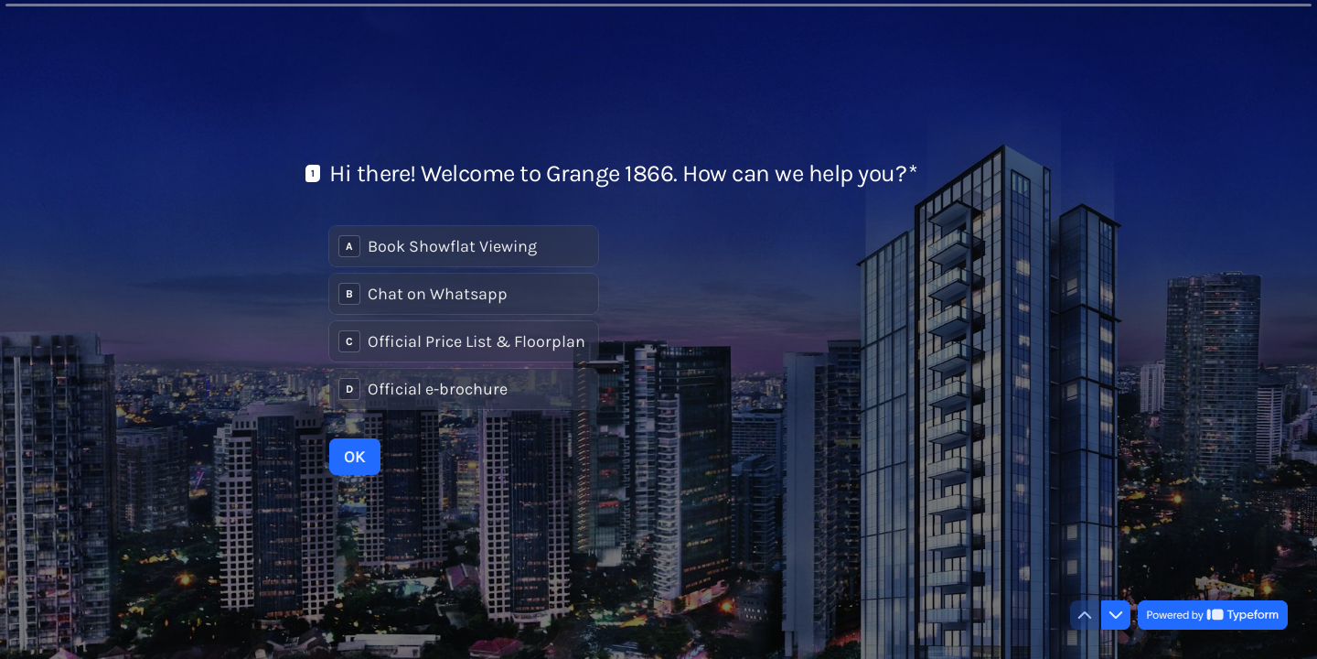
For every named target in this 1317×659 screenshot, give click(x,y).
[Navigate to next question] (1115, 615)
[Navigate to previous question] (1084, 615)
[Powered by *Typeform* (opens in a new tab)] (1213, 615)
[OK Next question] (354, 456)
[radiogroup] (463, 317)
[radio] (463, 246)
